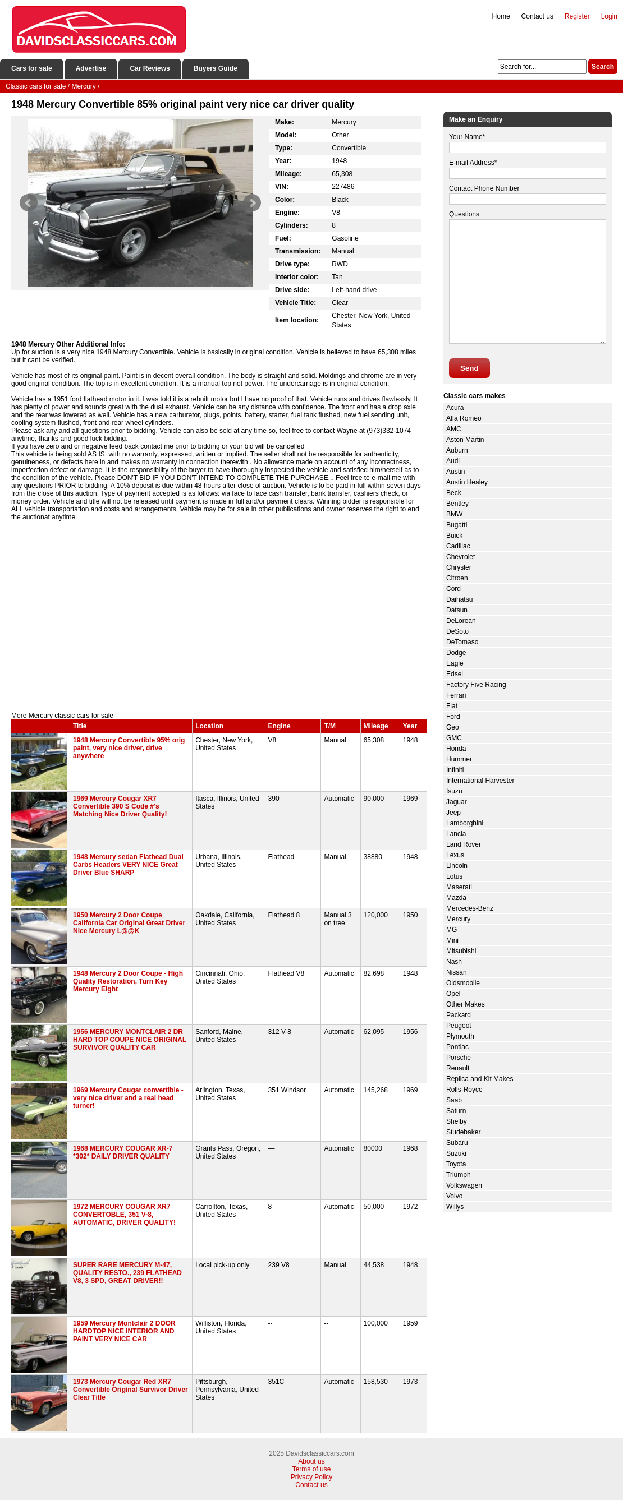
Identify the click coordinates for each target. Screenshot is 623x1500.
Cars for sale (31, 68)
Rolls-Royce (464, 1089)
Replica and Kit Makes (479, 1079)
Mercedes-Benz (469, 908)
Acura (455, 408)
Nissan (456, 972)
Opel (453, 994)
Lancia (456, 834)
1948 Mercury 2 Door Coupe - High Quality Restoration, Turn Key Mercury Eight (128, 981)
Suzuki (456, 1153)
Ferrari (456, 695)
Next (252, 203)
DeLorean (461, 621)
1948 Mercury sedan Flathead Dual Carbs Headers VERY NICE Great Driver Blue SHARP (128, 864)
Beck (453, 493)
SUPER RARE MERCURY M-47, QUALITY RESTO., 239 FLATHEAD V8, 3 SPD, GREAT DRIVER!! (127, 1273)
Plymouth (460, 1036)
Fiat (451, 706)
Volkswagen (464, 1185)
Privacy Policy (312, 1477)
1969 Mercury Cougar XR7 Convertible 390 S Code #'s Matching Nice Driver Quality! (120, 806)
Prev (29, 203)
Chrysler (458, 567)
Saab (454, 1100)
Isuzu (454, 791)
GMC (454, 738)
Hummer (459, 759)
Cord (453, 589)
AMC (453, 429)
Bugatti (456, 525)
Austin (455, 472)
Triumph (458, 1175)
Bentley (457, 503)
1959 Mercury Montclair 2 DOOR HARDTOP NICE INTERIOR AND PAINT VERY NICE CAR (124, 1331)
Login (609, 16)
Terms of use (311, 1469)
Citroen (457, 578)
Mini (452, 940)
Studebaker (463, 1132)
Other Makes (465, 1004)
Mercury (458, 919)
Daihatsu (459, 599)
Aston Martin (465, 440)
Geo (452, 727)
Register (577, 16)
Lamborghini (464, 823)
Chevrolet (460, 557)
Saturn (456, 1111)
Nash (454, 962)
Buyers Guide (215, 68)
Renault (457, 1068)
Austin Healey (467, 482)
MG (451, 930)
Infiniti (455, 770)
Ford (453, 717)
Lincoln (457, 866)
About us (311, 1461)
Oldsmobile (463, 983)
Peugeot (458, 1026)
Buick (454, 535)
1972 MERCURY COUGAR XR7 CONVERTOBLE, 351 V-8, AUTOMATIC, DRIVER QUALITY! (124, 1214)
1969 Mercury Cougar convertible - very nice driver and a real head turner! (128, 1098)
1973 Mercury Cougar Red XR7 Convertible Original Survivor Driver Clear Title (130, 1389)
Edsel (454, 674)
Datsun (457, 610)
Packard (458, 1015)
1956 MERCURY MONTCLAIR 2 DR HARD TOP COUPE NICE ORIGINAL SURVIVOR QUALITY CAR (129, 1039)
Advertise (91, 68)
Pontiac (457, 1047)
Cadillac (458, 546)
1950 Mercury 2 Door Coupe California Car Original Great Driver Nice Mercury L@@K (129, 923)
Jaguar (456, 802)
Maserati (459, 887)
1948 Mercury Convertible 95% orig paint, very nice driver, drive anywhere (129, 748)
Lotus (454, 876)
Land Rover (463, 844)
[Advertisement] (219, 616)
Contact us (537, 16)
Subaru (457, 1143)
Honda (456, 749)
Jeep (453, 812)
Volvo (454, 1196)
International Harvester (480, 780)
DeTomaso (462, 642)
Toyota (456, 1164)
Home (501, 16)
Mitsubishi (461, 951)
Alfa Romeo (464, 418)
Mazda (456, 898)
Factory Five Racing (476, 685)
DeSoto (457, 631)
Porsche (458, 1057)
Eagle (455, 663)
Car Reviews (150, 68)
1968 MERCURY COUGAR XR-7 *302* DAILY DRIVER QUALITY (122, 1152)
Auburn (457, 450)
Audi (453, 461)
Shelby (456, 1121)
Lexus (455, 855)
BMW (454, 514)
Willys (455, 1207)
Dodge (456, 653)
